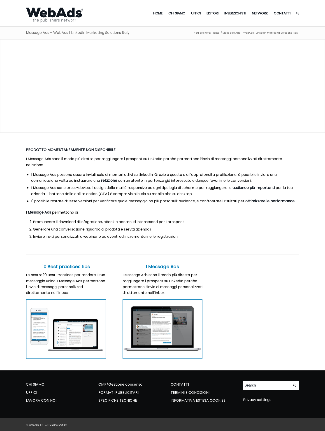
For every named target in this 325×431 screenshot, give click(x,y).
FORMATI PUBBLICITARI (118, 392)
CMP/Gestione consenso (120, 384)
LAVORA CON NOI (41, 400)
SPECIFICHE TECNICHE (117, 400)
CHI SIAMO (35, 384)
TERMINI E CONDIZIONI (190, 392)
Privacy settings (257, 399)
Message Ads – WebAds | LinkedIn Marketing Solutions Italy (78, 32)
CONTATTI (180, 384)
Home (215, 33)
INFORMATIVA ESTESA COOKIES (198, 400)
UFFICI (31, 392)
